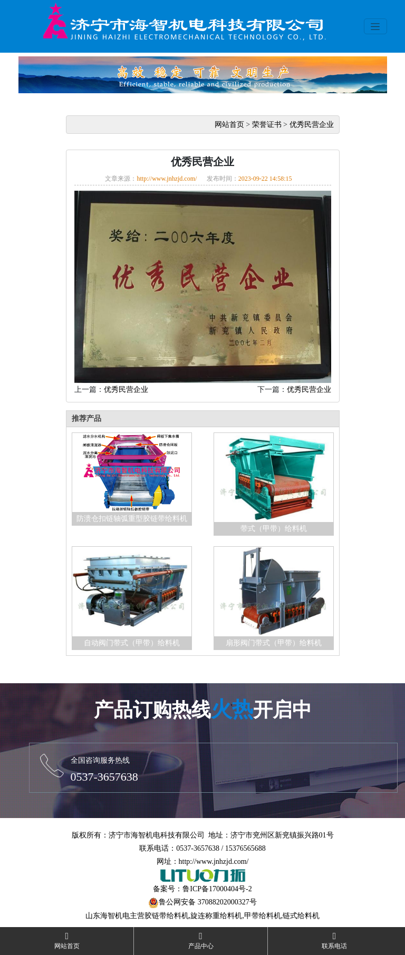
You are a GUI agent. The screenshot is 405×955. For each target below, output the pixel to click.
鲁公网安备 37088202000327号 (208, 902)
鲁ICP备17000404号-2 (217, 889)
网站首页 (229, 125)
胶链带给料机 (166, 916)
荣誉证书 (267, 125)
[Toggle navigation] (375, 26)
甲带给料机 (262, 916)
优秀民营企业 (312, 125)
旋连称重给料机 (216, 916)
